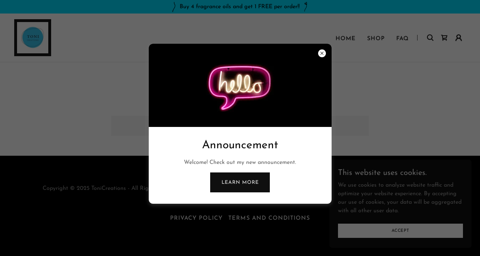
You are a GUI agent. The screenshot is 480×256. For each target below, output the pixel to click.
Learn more (240, 182)
